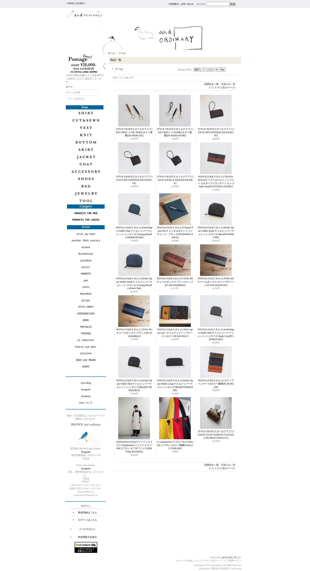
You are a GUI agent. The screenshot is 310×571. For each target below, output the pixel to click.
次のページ (228, 87)
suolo (85, 287)
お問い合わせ (187, 4)
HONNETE (86, 274)
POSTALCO (86, 327)
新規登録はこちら (87, 512)
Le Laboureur (85, 340)
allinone (86, 353)
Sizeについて (86, 402)
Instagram (86, 389)
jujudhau (86, 260)
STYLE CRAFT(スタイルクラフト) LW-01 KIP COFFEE (134, 180)
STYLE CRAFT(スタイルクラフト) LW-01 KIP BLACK (175, 180)
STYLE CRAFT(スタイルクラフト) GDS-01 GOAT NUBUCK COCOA (216, 434)
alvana (85, 247)
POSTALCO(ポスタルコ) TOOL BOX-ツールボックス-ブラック (134, 333)
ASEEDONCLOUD (85, 313)
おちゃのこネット (231, 557)
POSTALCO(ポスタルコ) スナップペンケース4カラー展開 (216, 384)
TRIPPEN (86, 333)
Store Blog (86, 383)
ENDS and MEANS (86, 360)
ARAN (86, 320)
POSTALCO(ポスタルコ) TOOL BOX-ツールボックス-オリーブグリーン (216, 282)
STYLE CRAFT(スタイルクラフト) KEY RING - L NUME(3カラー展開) (175, 132)
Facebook (86, 396)
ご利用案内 (173, 4)
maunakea (86, 293)
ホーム (111, 53)
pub (86, 280)
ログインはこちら (87, 519)
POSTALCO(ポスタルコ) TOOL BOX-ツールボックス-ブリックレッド (175, 282)
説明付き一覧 (211, 84)
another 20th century (86, 240)
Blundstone (86, 254)
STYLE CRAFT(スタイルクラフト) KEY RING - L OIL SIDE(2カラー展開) (134, 132)
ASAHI (85, 366)
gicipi (85, 300)
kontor (85, 267)
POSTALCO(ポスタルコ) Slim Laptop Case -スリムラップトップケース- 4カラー (175, 333)
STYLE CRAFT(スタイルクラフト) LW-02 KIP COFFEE (216, 132)
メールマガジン (87, 529)
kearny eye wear (85, 347)
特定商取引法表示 (87, 537)
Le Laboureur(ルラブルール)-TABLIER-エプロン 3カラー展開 (175, 445)
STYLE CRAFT (86, 307)
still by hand (86, 234)
